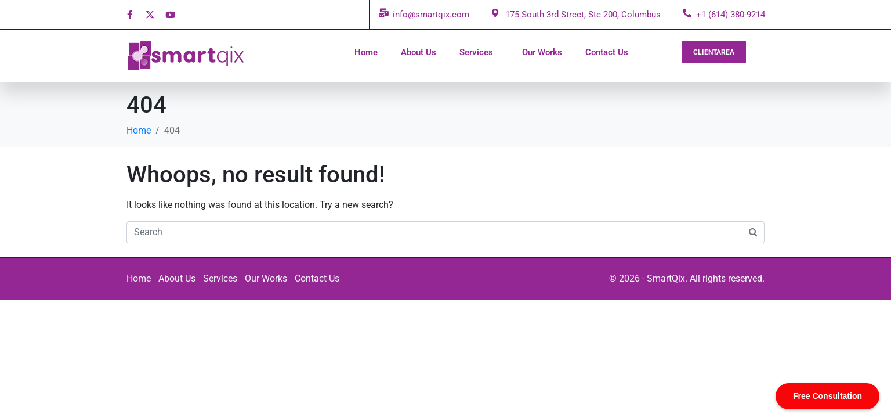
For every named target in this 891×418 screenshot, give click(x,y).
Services (476, 52)
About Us (418, 52)
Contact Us (606, 52)
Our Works (542, 52)
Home (366, 52)
